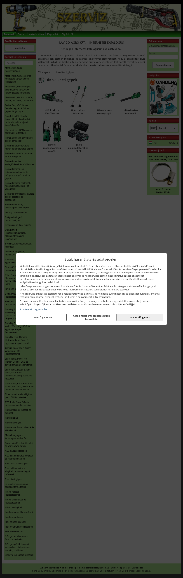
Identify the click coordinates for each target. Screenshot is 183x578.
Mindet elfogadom (140, 317)
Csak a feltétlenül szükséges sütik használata (91, 317)
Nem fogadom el (43, 317)
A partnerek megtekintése (33, 309)
